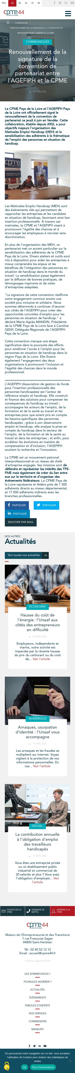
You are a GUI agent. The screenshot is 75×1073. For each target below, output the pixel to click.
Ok (24, 1067)
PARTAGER (17, 505)
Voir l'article (41, 659)
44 (12, 3)
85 (39, 3)
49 (20, 3)
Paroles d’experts (37, 1005)
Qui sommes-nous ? (37, 974)
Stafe (47, 961)
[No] (70, 1061)
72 (32, 3)
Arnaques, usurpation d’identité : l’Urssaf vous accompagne (38, 732)
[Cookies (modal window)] (6, 1066)
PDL (4, 3)
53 (26, 3)
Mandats (37, 1029)
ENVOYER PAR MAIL (21, 522)
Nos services (37, 1013)
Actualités (37, 990)
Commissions (37, 1021)
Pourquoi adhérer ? (37, 982)
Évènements (37, 998)
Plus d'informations (43, 1067)
